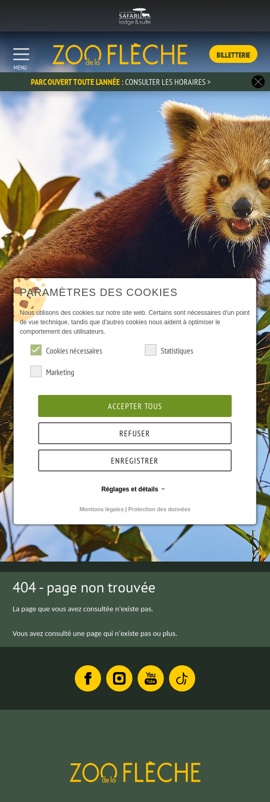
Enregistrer (135, 460)
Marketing (52, 371)
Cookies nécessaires (66, 350)
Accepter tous (135, 406)
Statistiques (169, 350)
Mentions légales (102, 509)
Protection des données (159, 509)
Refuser (134, 433)
